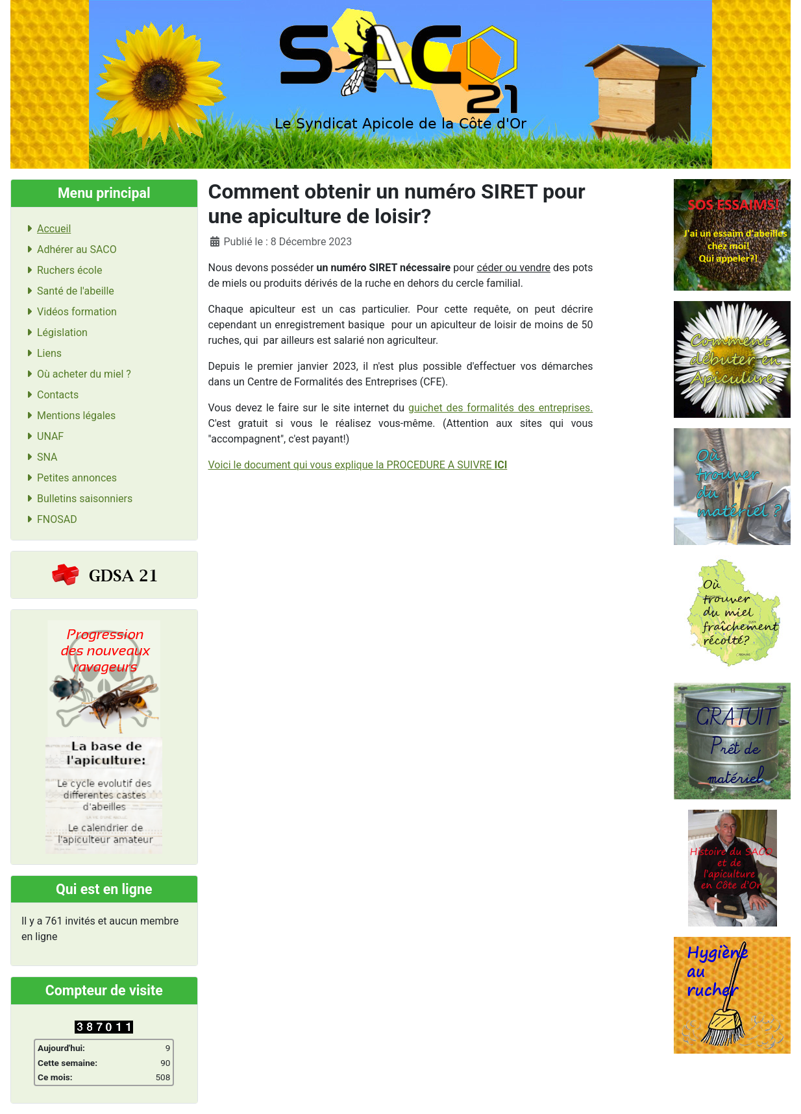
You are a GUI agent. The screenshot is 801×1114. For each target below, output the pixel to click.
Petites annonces (69, 478)
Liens (41, 353)
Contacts (50, 395)
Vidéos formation (69, 312)
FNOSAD (49, 519)
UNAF (42, 436)
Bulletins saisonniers (76, 498)
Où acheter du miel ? (76, 374)
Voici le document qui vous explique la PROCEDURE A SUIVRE (358, 465)
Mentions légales (68, 415)
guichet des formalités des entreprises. (500, 408)
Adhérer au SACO (69, 249)
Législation (54, 332)
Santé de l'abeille (67, 291)
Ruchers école (61, 270)
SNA (39, 457)
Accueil (46, 229)
